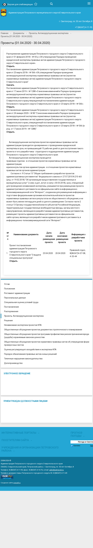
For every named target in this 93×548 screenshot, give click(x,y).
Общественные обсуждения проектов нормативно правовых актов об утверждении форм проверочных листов (46, 343)
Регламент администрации (17, 293)
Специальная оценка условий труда (21, 302)
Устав (7, 284)
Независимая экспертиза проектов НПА (23, 325)
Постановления (11, 307)
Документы (18, 33)
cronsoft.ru (17, 483)
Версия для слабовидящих (17, 4)
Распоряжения (11, 311)
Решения (8, 320)
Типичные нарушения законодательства (23, 358)
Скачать (10, 85)
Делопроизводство (13, 363)
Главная (4, 33)
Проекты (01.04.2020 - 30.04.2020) (16, 36)
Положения (9, 289)
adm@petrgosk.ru (56, 470)
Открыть (10, 66)
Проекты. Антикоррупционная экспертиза (48, 33)
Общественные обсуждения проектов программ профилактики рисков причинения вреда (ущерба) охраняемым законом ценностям (46, 335)
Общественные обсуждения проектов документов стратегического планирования (43, 329)
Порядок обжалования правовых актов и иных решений (30, 354)
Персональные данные (15, 298)
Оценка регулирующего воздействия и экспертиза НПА (30, 349)
